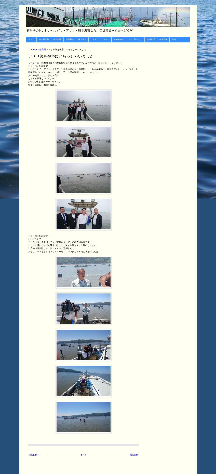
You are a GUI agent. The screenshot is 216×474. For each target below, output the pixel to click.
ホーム (31, 39)
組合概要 (57, 39)
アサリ (94, 39)
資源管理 (151, 39)
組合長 (43, 49)
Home (34, 49)
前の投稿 (134, 455)
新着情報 (163, 39)
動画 (174, 39)
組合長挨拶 (44, 39)
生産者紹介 (119, 39)
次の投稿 (33, 455)
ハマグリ (105, 39)
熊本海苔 (82, 39)
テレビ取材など (135, 39)
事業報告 (70, 39)
